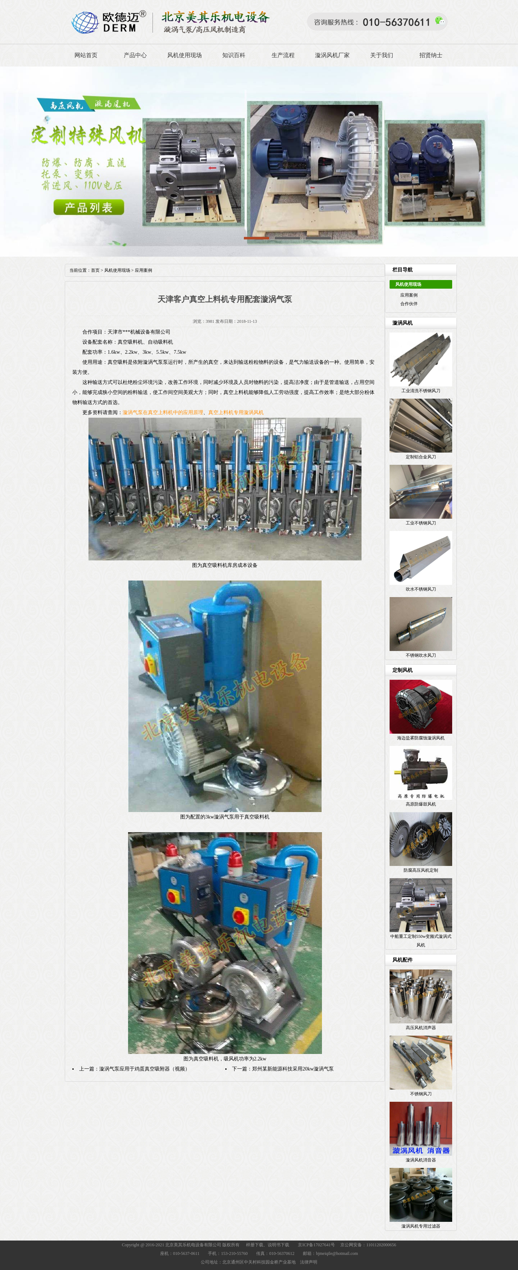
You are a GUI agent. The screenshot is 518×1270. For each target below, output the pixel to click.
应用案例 (409, 295)
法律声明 (308, 1262)
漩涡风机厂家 (332, 55)
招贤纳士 (430, 55)
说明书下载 (278, 1244)
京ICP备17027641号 (316, 1244)
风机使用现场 (184, 55)
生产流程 (283, 55)
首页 (95, 270)
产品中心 (135, 55)
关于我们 (381, 55)
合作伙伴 (409, 303)
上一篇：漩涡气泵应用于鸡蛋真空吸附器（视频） (134, 1069)
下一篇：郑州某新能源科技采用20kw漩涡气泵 (283, 1069)
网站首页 (85, 55)
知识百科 (233, 55)
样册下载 (254, 1244)
